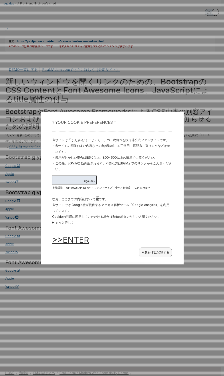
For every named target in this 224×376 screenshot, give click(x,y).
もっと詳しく (65, 222)
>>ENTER (70, 240)
